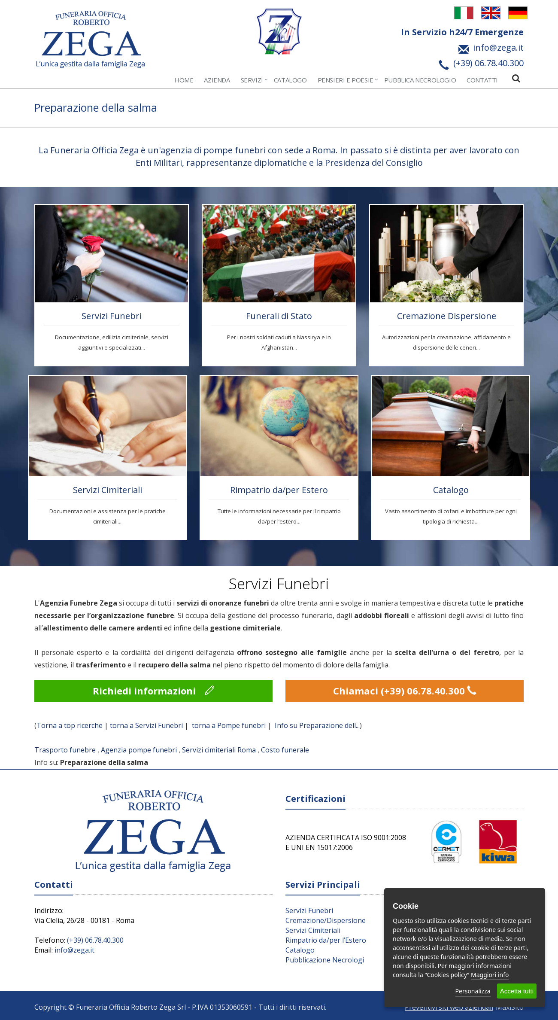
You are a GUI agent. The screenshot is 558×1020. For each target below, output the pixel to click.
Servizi (252, 80)
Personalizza (473, 991)
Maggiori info (490, 975)
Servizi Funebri (112, 316)
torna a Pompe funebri (229, 725)
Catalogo (290, 80)
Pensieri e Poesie (345, 80)
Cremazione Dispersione (446, 316)
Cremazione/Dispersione (325, 920)
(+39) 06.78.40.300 (95, 940)
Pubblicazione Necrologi (324, 960)
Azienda (217, 80)
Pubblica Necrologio (420, 80)
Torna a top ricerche (69, 725)
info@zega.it (74, 950)
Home (183, 80)
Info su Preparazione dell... (317, 725)
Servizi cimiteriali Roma (219, 750)
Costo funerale (285, 750)
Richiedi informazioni (153, 690)
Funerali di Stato (279, 316)
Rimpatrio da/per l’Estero (325, 940)
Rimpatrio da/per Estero (279, 490)
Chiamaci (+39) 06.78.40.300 (404, 690)
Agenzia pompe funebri (139, 750)
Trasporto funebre (65, 750)
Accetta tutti (517, 991)
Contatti (482, 80)
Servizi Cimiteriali (107, 490)
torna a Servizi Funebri (146, 725)
